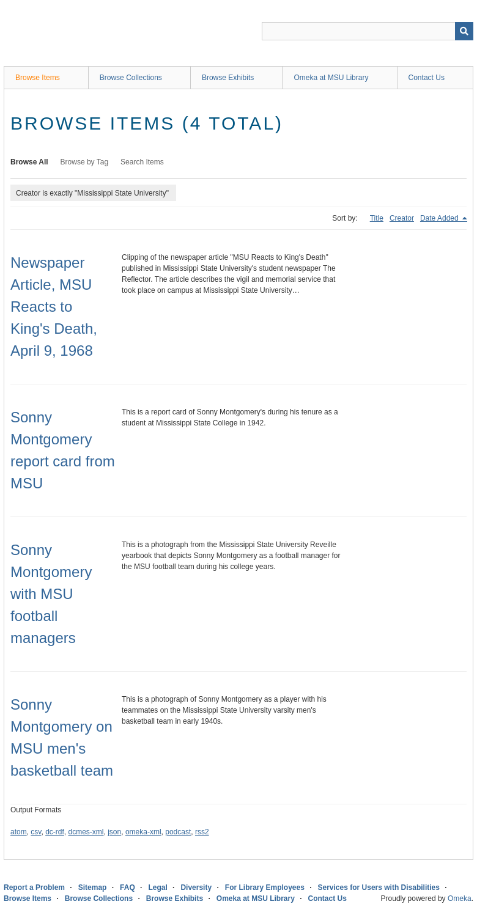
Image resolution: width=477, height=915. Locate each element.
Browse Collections (131, 77)
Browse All (29, 162)
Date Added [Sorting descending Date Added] (440, 218)
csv (36, 832)
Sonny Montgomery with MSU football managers (51, 594)
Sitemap (92, 887)
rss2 (202, 832)
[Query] (367, 31)
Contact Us (427, 77)
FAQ (127, 887)
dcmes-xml (86, 832)
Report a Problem (34, 887)
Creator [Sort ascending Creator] (402, 218)
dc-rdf (54, 832)
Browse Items (37, 77)
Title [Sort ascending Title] (376, 218)
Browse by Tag (85, 162)
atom (18, 832)
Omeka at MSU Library (331, 77)
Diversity (196, 887)
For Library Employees (265, 887)
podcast (178, 832)
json (114, 832)
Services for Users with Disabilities (379, 887)
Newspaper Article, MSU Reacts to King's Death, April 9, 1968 (53, 306)
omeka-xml (143, 832)
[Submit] (464, 31)
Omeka (459, 898)
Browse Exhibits (228, 77)
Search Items (142, 162)
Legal (157, 887)
